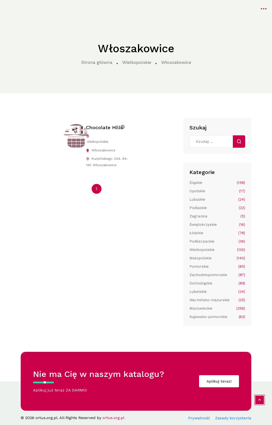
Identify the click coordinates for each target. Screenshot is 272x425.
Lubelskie (217, 292)
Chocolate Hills (104, 127)
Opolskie (217, 191)
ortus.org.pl (16, 8)
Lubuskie (217, 199)
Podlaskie (217, 208)
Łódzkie (217, 233)
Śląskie (217, 183)
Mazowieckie (217, 308)
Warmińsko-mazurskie (217, 300)
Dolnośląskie (217, 283)
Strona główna (57, 8)
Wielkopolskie (136, 62)
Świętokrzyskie (217, 225)
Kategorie (90, 8)
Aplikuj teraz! (219, 381)
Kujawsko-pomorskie (217, 317)
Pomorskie (217, 266)
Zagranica (217, 216)
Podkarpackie (217, 241)
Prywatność (199, 418)
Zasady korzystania (233, 418)
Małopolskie (217, 258)
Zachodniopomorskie (217, 275)
